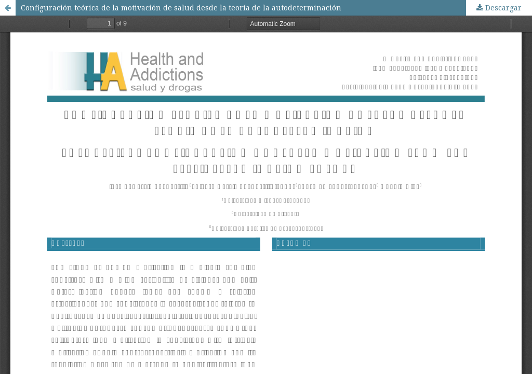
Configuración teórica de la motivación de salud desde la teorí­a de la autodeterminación (181, 7)
